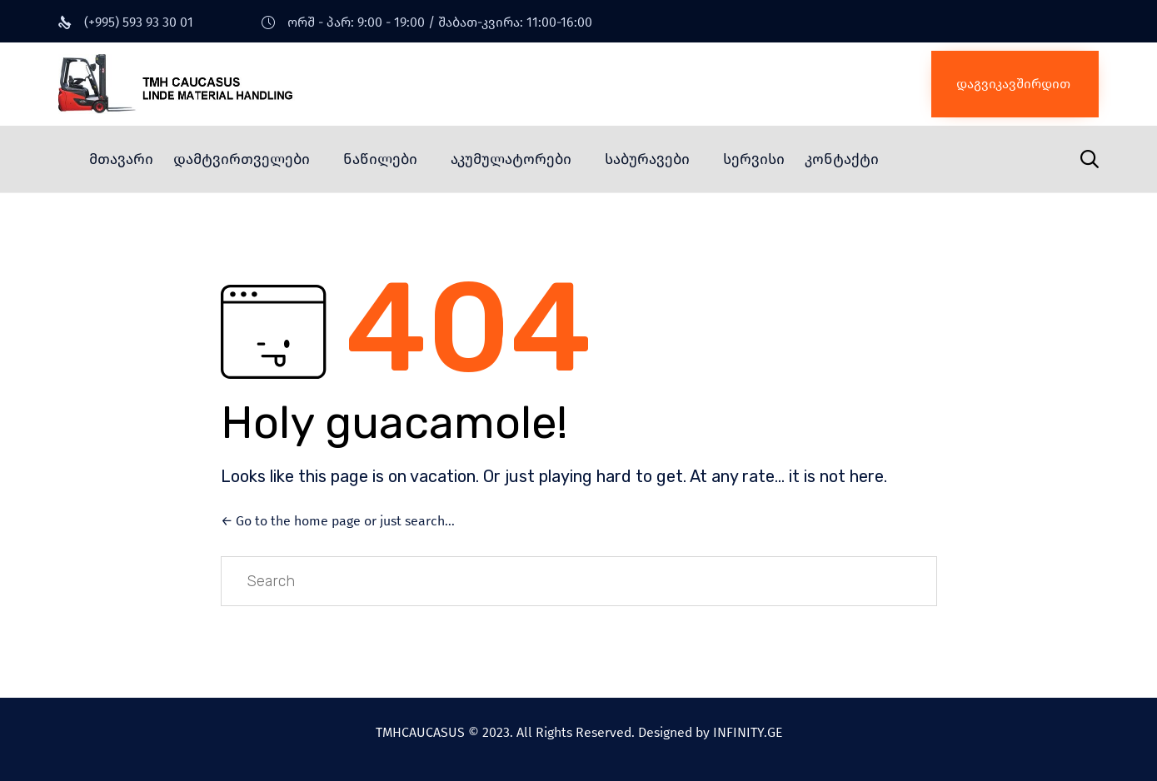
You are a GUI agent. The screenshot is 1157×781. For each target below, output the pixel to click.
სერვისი (754, 159)
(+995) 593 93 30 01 (138, 22)
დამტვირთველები (241, 159)
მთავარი (121, 159)
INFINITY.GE (747, 732)
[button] (1015, 84)
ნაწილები (380, 159)
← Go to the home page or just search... (338, 521)
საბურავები (647, 159)
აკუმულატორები (511, 159)
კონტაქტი (842, 159)
